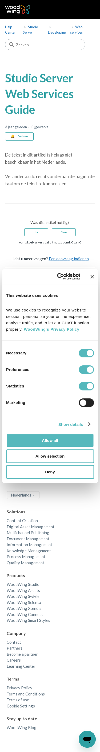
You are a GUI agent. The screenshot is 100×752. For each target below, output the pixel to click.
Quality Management (25, 562)
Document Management (28, 538)
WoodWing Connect (25, 614)
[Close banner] (92, 276)
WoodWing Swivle (23, 596)
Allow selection (50, 456)
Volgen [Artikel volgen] (23, 136)
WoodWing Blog (22, 727)
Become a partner (22, 654)
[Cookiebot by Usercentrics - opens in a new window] (59, 276)
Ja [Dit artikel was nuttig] (36, 232)
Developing (57, 32)
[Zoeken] (45, 44)
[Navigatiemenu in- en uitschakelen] (85, 9)
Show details (70, 424)
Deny (50, 472)
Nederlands (23, 495)
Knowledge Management (29, 550)
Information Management (29, 544)
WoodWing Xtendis (24, 608)
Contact (14, 642)
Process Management (26, 556)
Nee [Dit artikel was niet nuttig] (64, 232)
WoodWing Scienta (24, 602)
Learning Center (21, 666)
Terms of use (18, 699)
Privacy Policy (19, 687)
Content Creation (22, 520)
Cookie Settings (21, 705)
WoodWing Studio (23, 584)
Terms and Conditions (26, 693)
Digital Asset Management (30, 526)
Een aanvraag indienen (69, 258)
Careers (14, 660)
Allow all (50, 440)
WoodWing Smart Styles (28, 620)
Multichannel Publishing (28, 532)
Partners (14, 648)
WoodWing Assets (23, 590)
